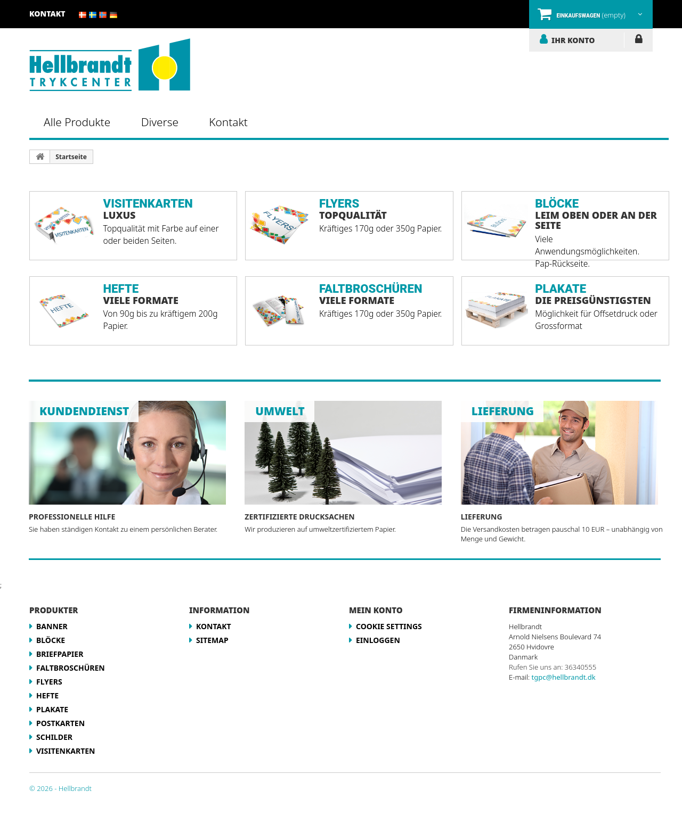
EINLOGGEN (638, 41)
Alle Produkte (77, 121)
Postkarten (60, 723)
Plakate (52, 709)
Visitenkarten (65, 751)
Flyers (49, 682)
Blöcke (50, 640)
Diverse (159, 121)
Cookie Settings (389, 626)
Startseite (71, 156)
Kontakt (47, 14)
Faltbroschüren (70, 668)
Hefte (47, 695)
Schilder (54, 737)
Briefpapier (59, 654)
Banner (52, 626)
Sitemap (212, 640)
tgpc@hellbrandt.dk (564, 677)
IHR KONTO (573, 40)
